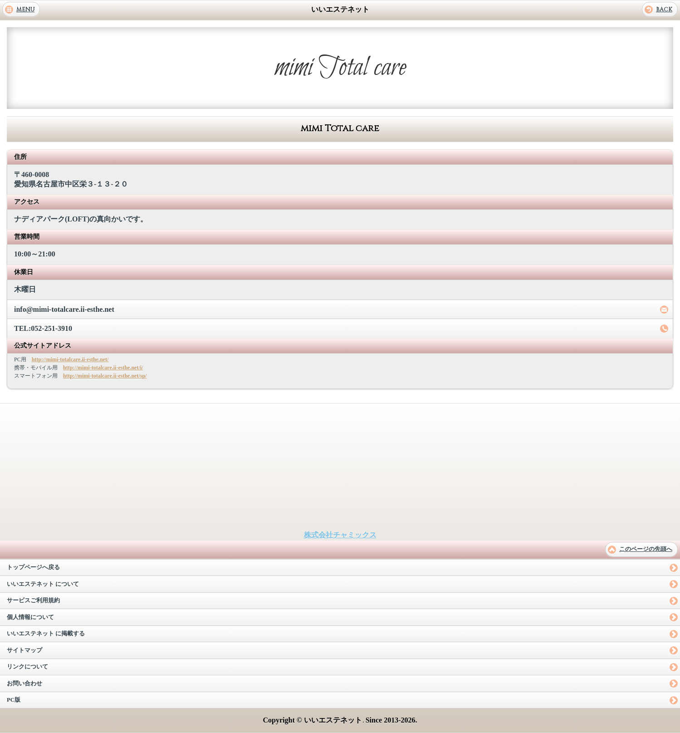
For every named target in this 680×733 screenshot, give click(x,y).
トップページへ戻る (33, 567)
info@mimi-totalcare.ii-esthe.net (64, 309)
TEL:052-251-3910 (43, 328)
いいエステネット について (43, 584)
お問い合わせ (24, 683)
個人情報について (30, 617)
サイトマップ (24, 650)
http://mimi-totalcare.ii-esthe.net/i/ (103, 367)
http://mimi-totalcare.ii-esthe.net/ (70, 359)
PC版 (13, 700)
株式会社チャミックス (340, 535)
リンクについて (27, 667)
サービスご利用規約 (33, 600)
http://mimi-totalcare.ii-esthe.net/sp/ (105, 376)
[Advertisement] (340, 467)
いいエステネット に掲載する (46, 633)
